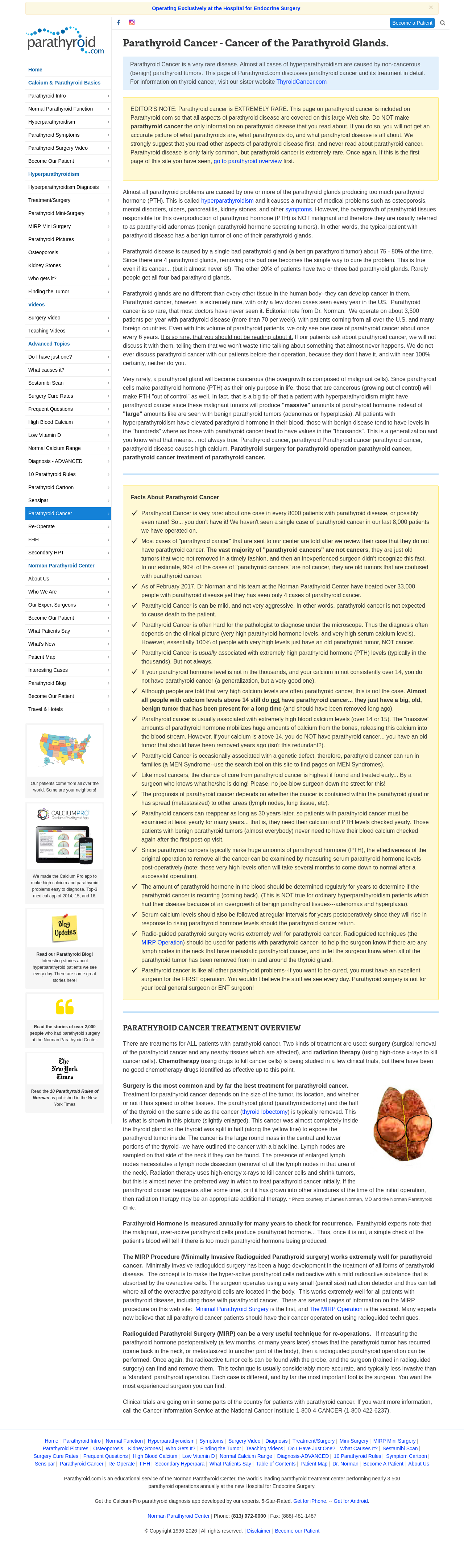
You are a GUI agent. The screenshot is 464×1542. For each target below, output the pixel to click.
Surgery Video (44, 318)
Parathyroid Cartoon (51, 487)
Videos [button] (36, 304)
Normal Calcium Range (54, 448)
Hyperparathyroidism (51, 122)
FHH (33, 539)
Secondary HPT (46, 552)
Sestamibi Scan (45, 383)
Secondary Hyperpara (179, 1464)
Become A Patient (383, 1464)
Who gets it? (42, 278)
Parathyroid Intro (47, 96)
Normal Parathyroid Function (60, 109)
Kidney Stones (44, 265)
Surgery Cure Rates (50, 396)
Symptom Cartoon (406, 1456)
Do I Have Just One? (311, 1448)
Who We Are (42, 592)
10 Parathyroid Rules (52, 474)
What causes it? (46, 370)
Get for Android (351, 1501)
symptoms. (299, 209)
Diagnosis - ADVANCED (55, 461)
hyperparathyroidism (227, 201)
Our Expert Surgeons (52, 605)
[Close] (431, 7)
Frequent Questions (50, 409)
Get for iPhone (309, 1501)
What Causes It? (359, 1448)
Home (35, 70)
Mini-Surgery (354, 1441)
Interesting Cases (48, 670)
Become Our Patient (51, 161)
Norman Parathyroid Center (179, 1516)
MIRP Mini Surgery (49, 226)
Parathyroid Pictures (51, 239)
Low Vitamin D (44, 435)
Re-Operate (41, 526)
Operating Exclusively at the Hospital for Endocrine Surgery (226, 8)
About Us (38, 579)
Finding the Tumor (48, 291)
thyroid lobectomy (264, 1112)
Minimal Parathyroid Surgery (232, 1309)
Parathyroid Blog (47, 683)
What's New (41, 644)
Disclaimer (259, 1531)
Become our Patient (297, 1531)
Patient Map (41, 657)
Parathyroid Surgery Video (58, 148)
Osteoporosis (43, 252)
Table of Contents (275, 1464)
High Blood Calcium (50, 422)
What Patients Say (49, 631)
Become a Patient (412, 23)
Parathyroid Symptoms (54, 135)
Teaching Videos (46, 331)
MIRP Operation (162, 942)
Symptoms (211, 1441)
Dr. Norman (345, 1464)
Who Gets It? (180, 1448)
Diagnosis (276, 1441)
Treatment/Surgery (49, 200)
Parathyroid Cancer (50, 513)
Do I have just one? (50, 357)
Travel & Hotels (45, 709)
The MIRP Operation (336, 1309)
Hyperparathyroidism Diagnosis (63, 187)
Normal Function (124, 1441)
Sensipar (38, 500)
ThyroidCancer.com (302, 82)
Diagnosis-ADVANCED (303, 1456)
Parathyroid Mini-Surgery (56, 213)
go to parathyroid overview (248, 161)
